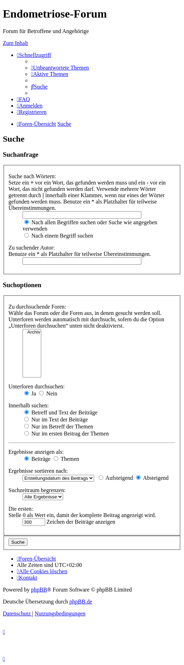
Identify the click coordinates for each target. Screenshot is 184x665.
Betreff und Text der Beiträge (61, 412)
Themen (66, 459)
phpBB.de (80, 602)
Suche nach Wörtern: (32, 176)
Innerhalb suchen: (28, 405)
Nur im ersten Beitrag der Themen (66, 434)
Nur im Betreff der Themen (58, 427)
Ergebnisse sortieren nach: (38, 471)
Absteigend (152, 478)
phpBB (39, 590)
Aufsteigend (116, 478)
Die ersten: (20, 509)
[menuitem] (60, 68)
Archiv (32, 332)
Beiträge (37, 459)
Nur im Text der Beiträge (56, 419)
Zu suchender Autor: (31, 248)
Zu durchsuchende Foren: (37, 307)
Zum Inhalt (15, 43)
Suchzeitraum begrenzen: (37, 490)
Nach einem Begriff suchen (58, 236)
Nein (48, 393)
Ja (30, 393)
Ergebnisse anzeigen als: (36, 452)
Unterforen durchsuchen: (36, 386)
